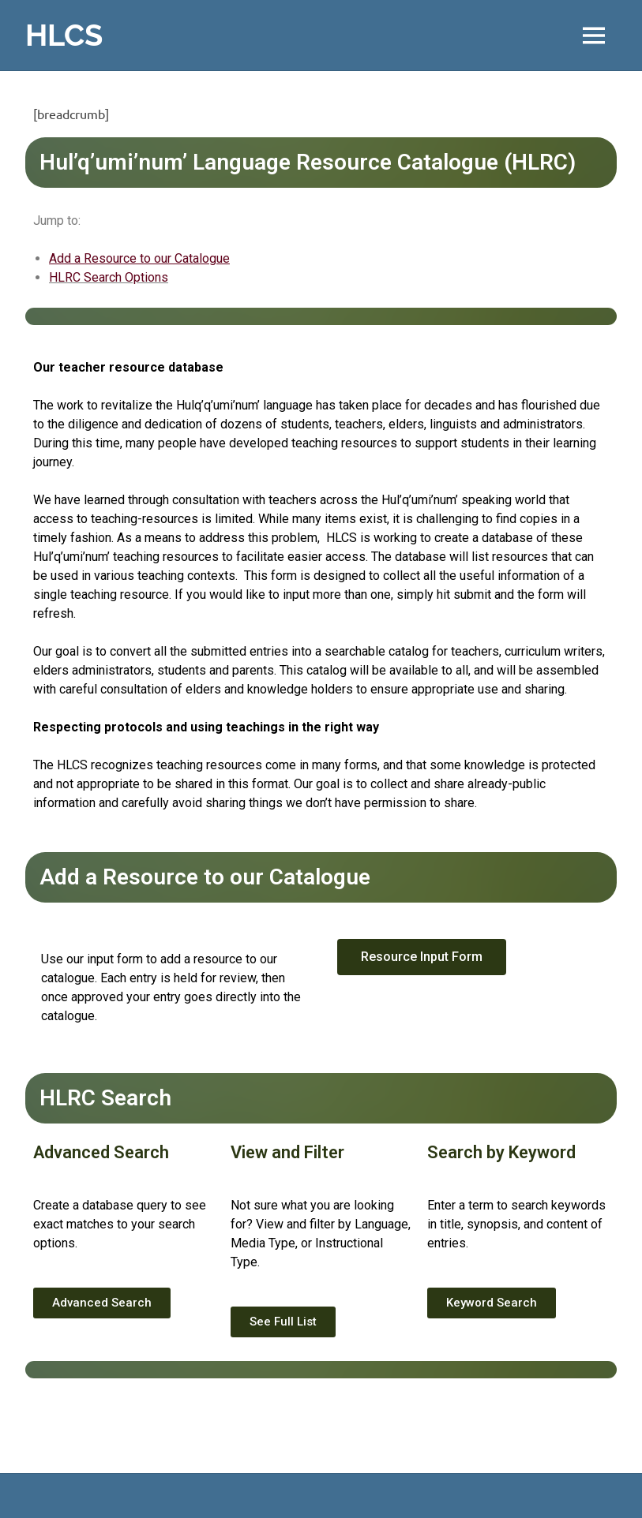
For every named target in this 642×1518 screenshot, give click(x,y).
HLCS (64, 35)
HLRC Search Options (108, 277)
